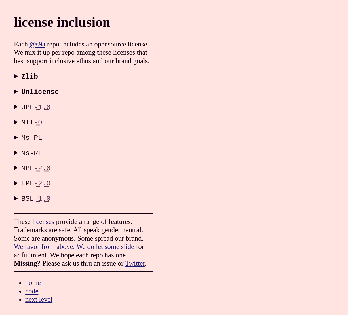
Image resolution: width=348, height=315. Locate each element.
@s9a (37, 44)
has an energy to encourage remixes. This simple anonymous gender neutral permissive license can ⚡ (118, 198)
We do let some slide (105, 244)
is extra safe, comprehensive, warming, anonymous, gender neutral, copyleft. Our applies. (118, 168)
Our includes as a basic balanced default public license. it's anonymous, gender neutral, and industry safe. (118, 138)
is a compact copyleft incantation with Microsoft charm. (118, 153)
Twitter (135, 261)
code (31, 288)
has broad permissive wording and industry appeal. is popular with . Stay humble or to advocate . (118, 123)
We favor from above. (44, 244)
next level (38, 297)
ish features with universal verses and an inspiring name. (118, 108)
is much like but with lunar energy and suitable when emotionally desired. (118, 183)
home (33, 280)
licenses (43, 219)
